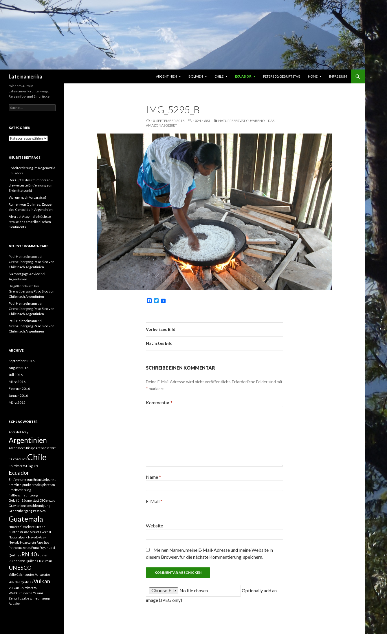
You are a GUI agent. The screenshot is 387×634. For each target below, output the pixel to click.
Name (153, 477)
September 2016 (21, 361)
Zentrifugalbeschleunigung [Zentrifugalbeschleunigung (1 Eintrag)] (29, 598)
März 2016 (17, 381)
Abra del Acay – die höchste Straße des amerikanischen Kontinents (30, 221)
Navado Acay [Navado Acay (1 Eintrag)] (37, 537)
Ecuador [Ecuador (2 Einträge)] (19, 472)
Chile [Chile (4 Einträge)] (37, 457)
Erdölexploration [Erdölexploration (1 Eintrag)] (43, 485)
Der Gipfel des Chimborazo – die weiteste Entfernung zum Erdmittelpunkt (31, 185)
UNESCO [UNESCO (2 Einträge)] (20, 567)
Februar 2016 (19, 388)
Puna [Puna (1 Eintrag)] (35, 547)
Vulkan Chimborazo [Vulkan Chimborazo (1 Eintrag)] (22, 588)
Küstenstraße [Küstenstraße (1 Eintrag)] (19, 532)
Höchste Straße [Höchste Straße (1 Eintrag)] (34, 527)
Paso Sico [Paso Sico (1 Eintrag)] (42, 542)
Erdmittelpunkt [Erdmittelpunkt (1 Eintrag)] (20, 485)
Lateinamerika (25, 76)
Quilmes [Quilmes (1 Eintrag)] (15, 555)
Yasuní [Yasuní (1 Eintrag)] (38, 593)
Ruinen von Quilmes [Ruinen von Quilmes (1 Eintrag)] (23, 561)
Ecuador (243, 76)
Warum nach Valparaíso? (27, 197)
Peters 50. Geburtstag (281, 76)
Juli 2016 (16, 374)
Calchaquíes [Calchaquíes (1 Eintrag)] (18, 459)
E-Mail (154, 501)
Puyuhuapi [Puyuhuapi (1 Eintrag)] (47, 547)
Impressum (338, 76)
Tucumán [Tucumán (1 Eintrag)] (45, 561)
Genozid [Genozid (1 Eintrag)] (49, 500)
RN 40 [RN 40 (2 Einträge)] (29, 554)
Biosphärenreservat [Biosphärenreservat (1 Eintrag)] (41, 448)
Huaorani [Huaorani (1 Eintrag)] (15, 527)
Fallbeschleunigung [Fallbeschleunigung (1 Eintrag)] (23, 495)
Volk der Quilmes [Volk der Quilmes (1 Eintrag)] (21, 582)
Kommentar (159, 402)
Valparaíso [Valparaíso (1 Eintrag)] (42, 574)
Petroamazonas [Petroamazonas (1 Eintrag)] (20, 547)
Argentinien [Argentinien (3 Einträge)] (28, 440)
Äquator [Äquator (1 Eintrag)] (14, 603)
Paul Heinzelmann (23, 303)
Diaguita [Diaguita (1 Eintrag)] (32, 466)
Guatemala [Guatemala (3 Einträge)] (26, 519)
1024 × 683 (201, 120)
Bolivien (195, 76)
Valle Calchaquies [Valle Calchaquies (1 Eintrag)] (21, 574)
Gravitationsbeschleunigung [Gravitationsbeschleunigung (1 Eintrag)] (29, 505)
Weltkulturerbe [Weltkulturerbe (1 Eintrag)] (20, 593)
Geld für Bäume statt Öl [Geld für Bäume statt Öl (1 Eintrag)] (26, 500)
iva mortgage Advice (24, 274)
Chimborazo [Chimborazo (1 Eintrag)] (17, 466)
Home (313, 76)
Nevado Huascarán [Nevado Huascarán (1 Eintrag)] (22, 542)
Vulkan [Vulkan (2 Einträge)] (42, 581)
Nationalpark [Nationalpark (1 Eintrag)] (18, 537)
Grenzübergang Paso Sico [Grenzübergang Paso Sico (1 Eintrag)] (27, 511)
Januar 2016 (18, 395)
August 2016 (18, 368)
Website (154, 525)
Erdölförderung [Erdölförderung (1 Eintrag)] (20, 490)
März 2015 (17, 402)
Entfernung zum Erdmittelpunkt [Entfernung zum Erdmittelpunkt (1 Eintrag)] (32, 479)
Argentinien (166, 76)
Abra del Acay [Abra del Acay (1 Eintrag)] (18, 432)
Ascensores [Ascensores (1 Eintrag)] (17, 448)
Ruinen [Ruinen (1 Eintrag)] (42, 555)
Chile (218, 76)
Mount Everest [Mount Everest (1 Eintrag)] (40, 532)
